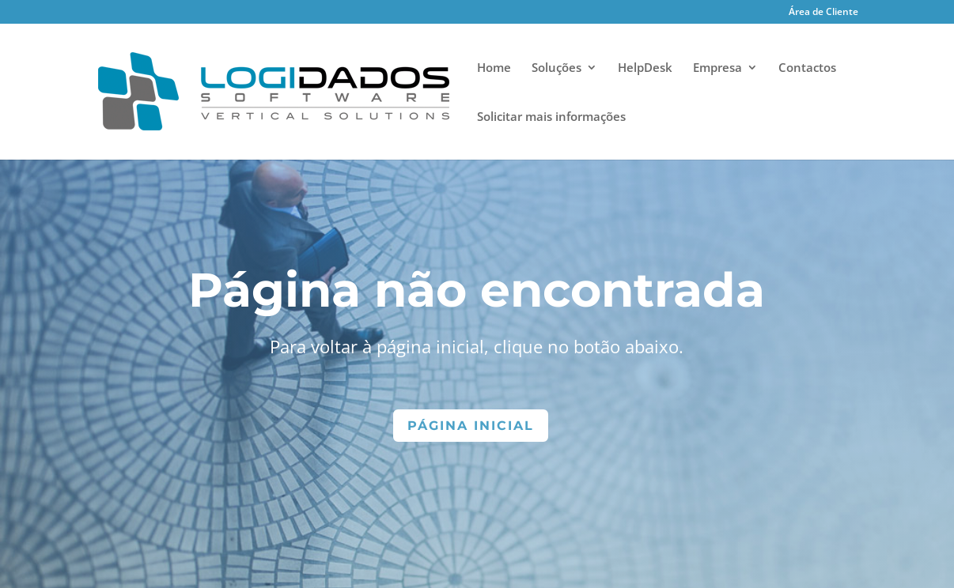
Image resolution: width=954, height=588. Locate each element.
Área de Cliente (823, 12)
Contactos (807, 68)
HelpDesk (645, 68)
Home (494, 68)
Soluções (556, 68)
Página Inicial (470, 425)
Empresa (717, 68)
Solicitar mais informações (551, 117)
